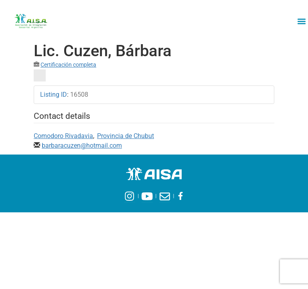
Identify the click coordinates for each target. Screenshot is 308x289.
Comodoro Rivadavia (63, 136)
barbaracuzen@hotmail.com (82, 145)
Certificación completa (68, 64)
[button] (301, 21)
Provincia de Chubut (125, 136)
